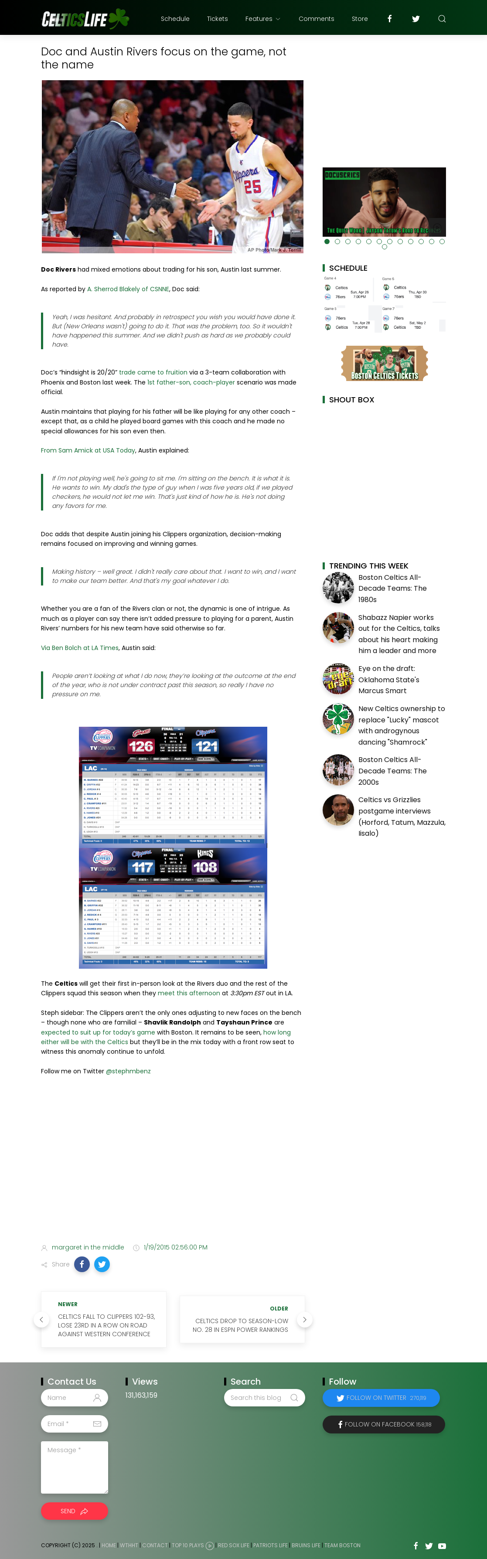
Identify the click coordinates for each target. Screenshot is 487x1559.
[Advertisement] (173, 1168)
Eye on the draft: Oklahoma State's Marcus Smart (388, 680)
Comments (316, 18)
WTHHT (129, 1545)
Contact (155, 1545)
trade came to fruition (153, 372)
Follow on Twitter (386, 1397)
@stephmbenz (128, 1071)
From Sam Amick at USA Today (88, 450)
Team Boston (342, 1545)
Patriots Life (270, 1545)
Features (263, 18)
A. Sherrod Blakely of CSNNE (128, 289)
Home (109, 1545)
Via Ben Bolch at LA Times (80, 647)
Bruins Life (306, 1545)
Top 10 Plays (188, 1545)
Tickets (217, 18)
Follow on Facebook (388, 1424)
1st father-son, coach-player (191, 382)
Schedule (175, 18)
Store (360, 18)
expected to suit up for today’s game (98, 1032)
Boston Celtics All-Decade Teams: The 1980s (392, 588)
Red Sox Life (233, 1545)
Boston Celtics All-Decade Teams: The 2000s (392, 771)
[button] (82, 1264)
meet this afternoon (189, 993)
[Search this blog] (264, 1397)
